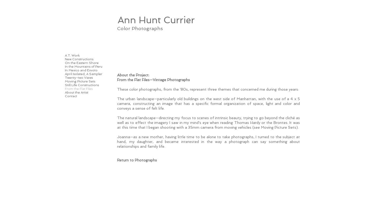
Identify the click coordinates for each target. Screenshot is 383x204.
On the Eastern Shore (82, 63)
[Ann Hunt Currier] (156, 20)
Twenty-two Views (79, 78)
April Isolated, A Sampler (83, 74)
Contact (71, 96)
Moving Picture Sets (80, 81)
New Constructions (79, 59)
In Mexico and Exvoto (81, 70)
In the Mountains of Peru (83, 66)
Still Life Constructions (82, 85)
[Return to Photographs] (137, 160)
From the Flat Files (79, 89)
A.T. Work (72, 55)
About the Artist (76, 92)
